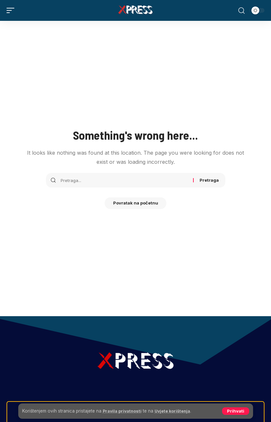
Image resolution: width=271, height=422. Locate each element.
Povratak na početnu (135, 203)
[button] (235, 411)
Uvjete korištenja (178, 411)
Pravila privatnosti (124, 411)
